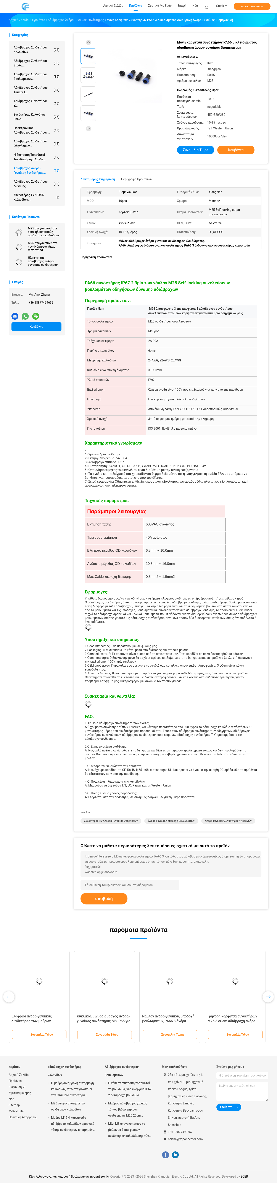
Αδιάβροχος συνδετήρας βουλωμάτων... (36, 77)
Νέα (11, 1099)
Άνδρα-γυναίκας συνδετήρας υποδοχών (228, 820)
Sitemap (14, 1105)
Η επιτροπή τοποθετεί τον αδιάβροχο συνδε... (36, 157)
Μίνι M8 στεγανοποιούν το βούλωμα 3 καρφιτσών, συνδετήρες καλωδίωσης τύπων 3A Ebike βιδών (130, 1130)
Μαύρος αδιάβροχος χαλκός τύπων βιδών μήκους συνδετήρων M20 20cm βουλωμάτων (127, 1110)
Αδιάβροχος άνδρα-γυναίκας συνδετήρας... (36, 170)
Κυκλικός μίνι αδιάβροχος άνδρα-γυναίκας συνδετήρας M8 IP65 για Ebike (103, 1021)
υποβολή (104, 898)
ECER (244, 1176)
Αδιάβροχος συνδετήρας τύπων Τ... (36, 90)
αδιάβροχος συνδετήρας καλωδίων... (36, 50)
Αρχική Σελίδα (19, 1075)
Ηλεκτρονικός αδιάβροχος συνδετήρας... (36, 130)
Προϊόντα (15, 1081)
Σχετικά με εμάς (20, 1093)
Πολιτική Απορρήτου (23, 1117)
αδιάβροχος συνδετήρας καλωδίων (64, 1071)
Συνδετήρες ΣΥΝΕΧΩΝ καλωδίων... (36, 197)
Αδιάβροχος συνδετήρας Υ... (36, 103)
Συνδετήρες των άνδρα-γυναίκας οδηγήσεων (111, 820)
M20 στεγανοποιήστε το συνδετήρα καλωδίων (68, 1106)
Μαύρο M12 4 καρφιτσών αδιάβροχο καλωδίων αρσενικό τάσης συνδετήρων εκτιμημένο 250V (72, 1124)
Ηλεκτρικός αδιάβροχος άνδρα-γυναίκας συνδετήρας (43, 261)
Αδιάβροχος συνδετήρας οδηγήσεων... (36, 144)
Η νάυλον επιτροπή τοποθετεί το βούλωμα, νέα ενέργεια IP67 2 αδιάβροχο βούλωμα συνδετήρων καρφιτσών (129, 1089)
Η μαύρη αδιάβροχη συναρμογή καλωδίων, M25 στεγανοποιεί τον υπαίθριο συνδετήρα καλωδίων (72, 1089)
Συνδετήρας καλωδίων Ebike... (36, 117)
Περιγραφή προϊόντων (136, 179)
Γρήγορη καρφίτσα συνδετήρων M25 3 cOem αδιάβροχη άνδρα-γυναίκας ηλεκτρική (232, 1021)
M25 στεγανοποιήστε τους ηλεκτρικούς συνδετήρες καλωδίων (44, 232)
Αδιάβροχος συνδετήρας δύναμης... (36, 184)
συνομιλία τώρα (252, 6)
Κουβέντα (36, 326)
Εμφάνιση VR (17, 1087)
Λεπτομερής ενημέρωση (98, 179)
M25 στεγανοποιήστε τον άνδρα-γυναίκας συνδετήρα (43, 246)
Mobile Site (16, 1111)
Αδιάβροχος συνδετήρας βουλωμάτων (122, 1071)
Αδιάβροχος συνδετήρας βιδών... (36, 63)
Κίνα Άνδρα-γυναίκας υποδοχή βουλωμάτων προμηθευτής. (69, 1176)
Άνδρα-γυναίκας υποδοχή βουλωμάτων (171, 820)
